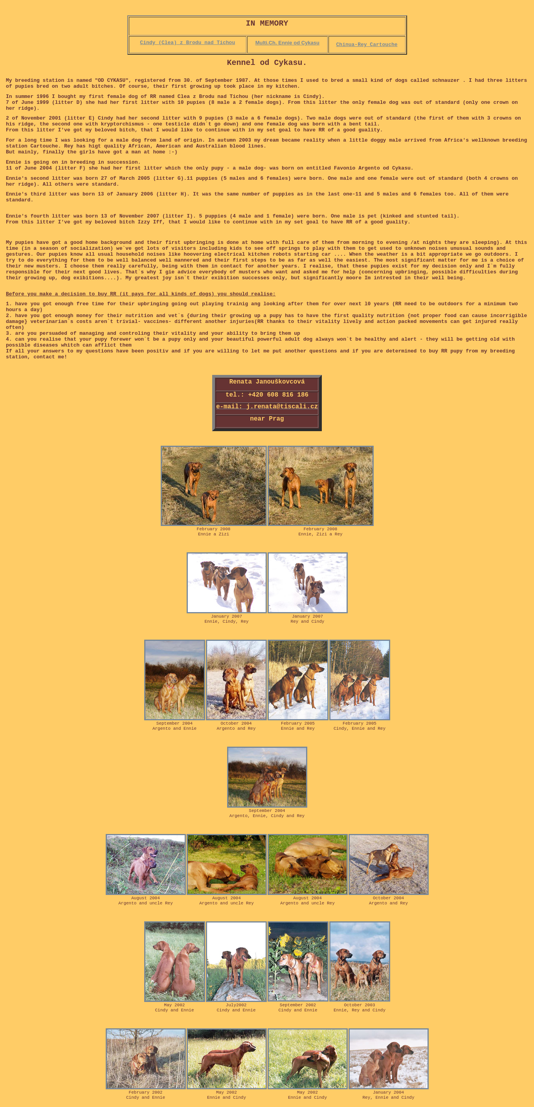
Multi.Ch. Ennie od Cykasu (287, 43)
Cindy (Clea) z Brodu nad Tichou (187, 43)
